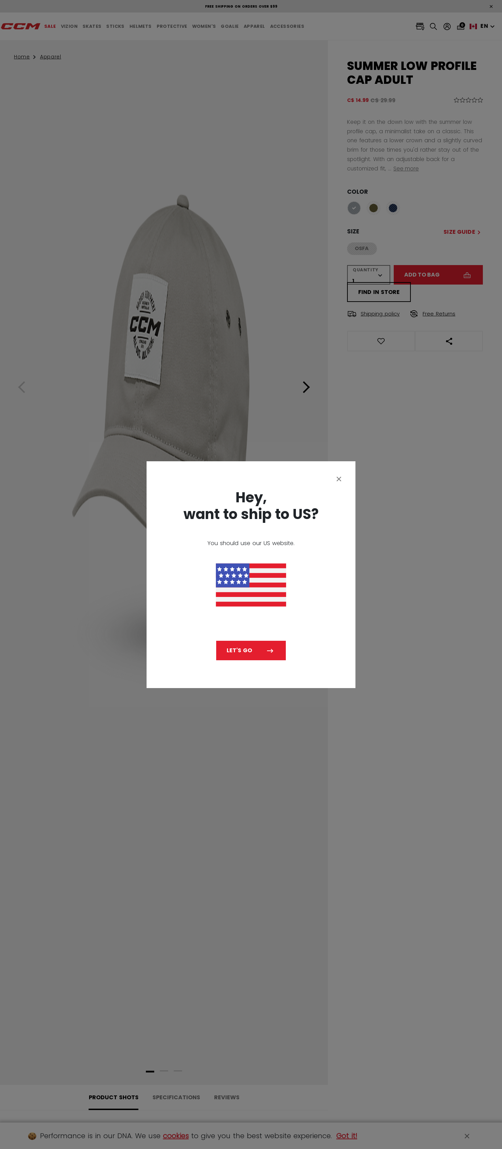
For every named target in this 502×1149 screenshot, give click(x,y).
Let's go (239, 650)
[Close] (339, 479)
